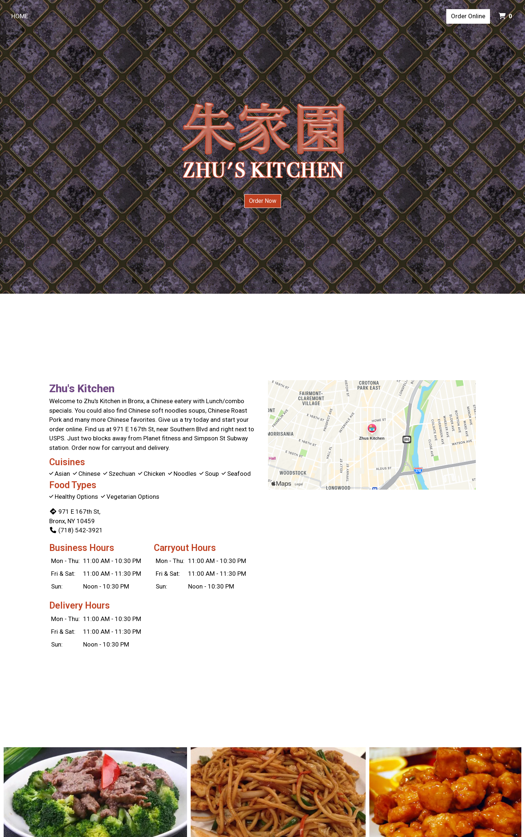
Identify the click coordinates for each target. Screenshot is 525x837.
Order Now (262, 200)
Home (19, 16)
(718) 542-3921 (76, 530)
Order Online (468, 16)
